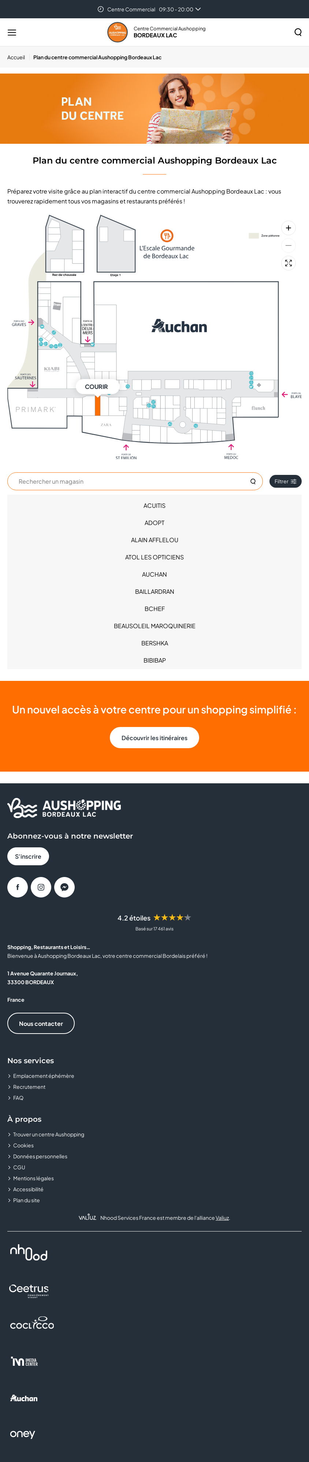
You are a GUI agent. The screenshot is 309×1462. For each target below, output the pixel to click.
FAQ (18, 1097)
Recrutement (29, 1086)
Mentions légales (33, 1178)
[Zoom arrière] (288, 245)
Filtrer (286, 481)
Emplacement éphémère (43, 1075)
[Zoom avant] (288, 228)
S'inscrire (28, 856)
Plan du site (26, 1200)
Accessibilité (28, 1189)
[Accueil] (18, 57)
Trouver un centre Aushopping (48, 1134)
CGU (19, 1167)
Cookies (23, 1145)
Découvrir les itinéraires (154, 738)
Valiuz (222, 1217)
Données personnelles (40, 1156)
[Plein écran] (288, 263)
